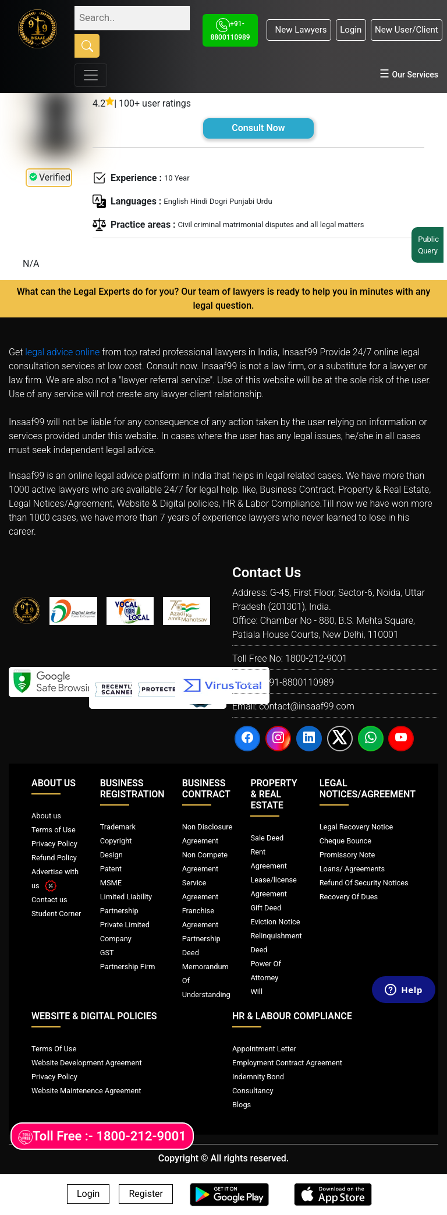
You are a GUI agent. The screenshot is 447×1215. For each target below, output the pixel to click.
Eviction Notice (275, 921)
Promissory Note (347, 854)
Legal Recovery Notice (356, 826)
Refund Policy (54, 857)
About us (46, 815)
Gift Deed (265, 907)
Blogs (241, 1104)
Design (111, 854)
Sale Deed (266, 837)
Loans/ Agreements (352, 868)
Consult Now (258, 127)
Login (350, 29)
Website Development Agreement (86, 1062)
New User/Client (406, 29)
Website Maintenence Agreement (86, 1090)
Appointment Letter (264, 1048)
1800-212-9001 (316, 658)
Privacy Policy (54, 843)
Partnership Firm (127, 966)
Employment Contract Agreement (287, 1062)
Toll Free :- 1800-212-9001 (102, 1137)
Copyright (116, 840)
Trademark (118, 826)
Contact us (49, 899)
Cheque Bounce (345, 840)
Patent (111, 868)
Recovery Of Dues (349, 896)
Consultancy (252, 1090)
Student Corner (56, 913)
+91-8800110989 (299, 682)
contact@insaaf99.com (306, 706)
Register (146, 1194)
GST (107, 952)
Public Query (430, 245)
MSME (111, 882)
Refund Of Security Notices (364, 882)
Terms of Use (53, 829)
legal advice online (62, 352)
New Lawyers (299, 29)
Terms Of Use (53, 1048)
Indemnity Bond (258, 1076)
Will (256, 991)
